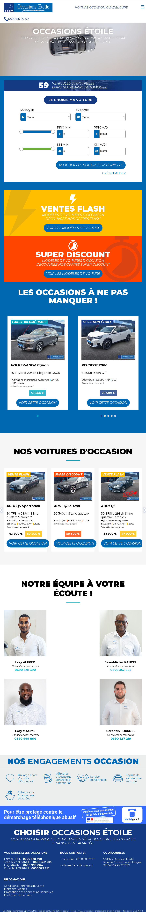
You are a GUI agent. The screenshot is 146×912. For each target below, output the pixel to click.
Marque (27, 110)
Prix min (64, 127)
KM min (63, 144)
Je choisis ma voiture (70, 100)
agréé (129, 911)
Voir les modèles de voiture (73, 228)
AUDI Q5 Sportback (23, 506)
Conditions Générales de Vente (24, 885)
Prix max (101, 127)
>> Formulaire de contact (76, 865)
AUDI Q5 (108, 506)
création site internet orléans (108, 911)
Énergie (82, 110)
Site (125, 911)
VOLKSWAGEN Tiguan (30, 365)
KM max (100, 144)
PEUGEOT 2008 (94, 365)
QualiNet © (138, 911)
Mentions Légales (15, 888)
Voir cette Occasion (38, 403)
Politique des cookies (17, 895)
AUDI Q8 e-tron (67, 506)
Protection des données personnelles (28, 892)
